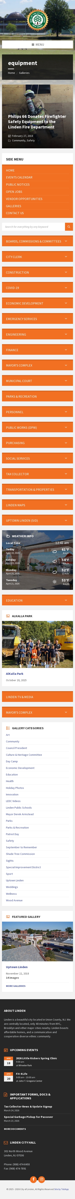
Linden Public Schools (19, 807)
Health (10, 781)
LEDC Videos (13, 801)
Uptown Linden (15, 880)
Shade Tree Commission (20, 854)
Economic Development (20, 768)
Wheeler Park (25, 1065)
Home (11, 73)
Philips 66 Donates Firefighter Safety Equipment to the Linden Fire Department (37, 121)
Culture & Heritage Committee (24, 755)
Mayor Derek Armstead (20, 814)
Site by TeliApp (61, 1189)
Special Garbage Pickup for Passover (28, 1117)
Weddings (12, 887)
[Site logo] (38, 33)
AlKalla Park (14, 674)
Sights (10, 860)
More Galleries (15, 985)
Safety (31, 140)
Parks (9, 821)
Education (12, 774)
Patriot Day (12, 834)
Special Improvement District (23, 867)
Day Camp (12, 761)
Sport (9, 874)
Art (8, 735)
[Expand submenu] (66, 241)
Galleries (24, 73)
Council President (16, 748)
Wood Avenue (14, 900)
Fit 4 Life (21, 1074)
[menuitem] (37, 170)
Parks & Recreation (17, 827)
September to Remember (21, 847)
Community (18, 140)
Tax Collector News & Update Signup (28, 1106)
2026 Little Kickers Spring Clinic (36, 1058)
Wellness (11, 894)
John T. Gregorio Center (30, 1080)
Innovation (12, 794)
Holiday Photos (15, 788)
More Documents (15, 1128)
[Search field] (37, 227)
